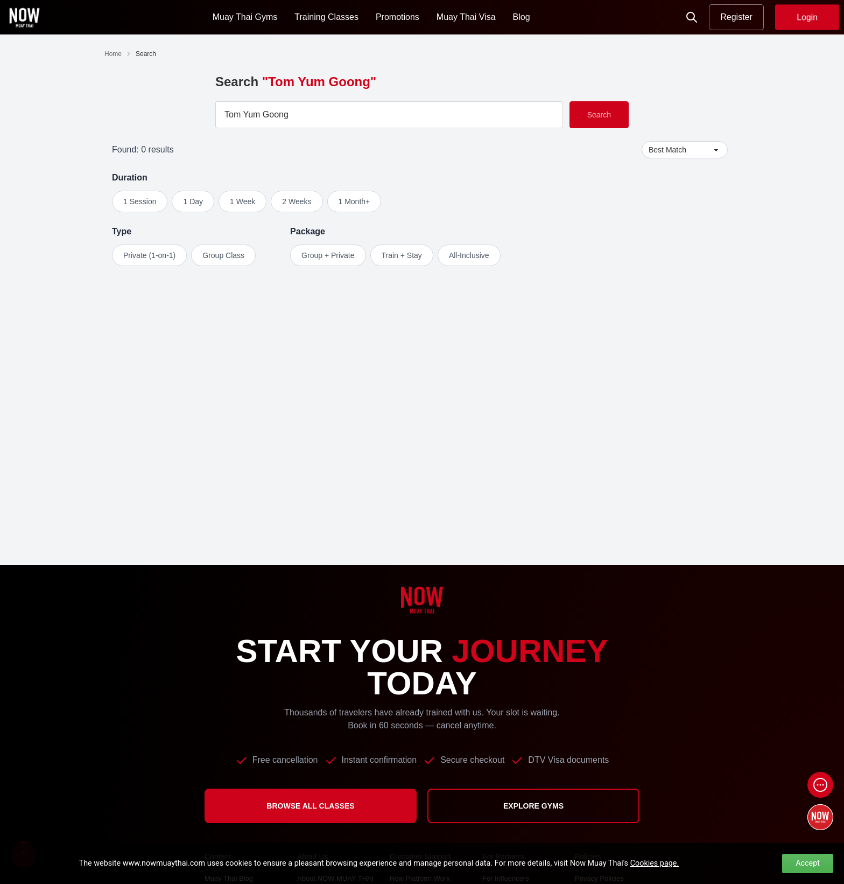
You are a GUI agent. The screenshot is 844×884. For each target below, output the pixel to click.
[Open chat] (820, 785)
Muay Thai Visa (466, 17)
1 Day (193, 201)
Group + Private (327, 255)
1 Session (139, 201)
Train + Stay (402, 255)
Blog (521, 17)
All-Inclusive (469, 255)
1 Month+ (354, 201)
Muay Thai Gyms (245, 17)
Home (113, 54)
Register (736, 17)
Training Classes (326, 17)
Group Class (223, 255)
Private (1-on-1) (149, 255)
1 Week (242, 201)
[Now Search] (691, 17)
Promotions (397, 17)
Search (599, 114)
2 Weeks (296, 201)
